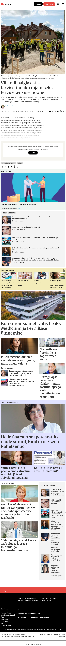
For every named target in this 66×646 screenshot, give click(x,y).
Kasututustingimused (18, 634)
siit (19, 208)
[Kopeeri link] (61, 111)
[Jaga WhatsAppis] (63, 111)
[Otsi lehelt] (58, 4)
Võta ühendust (6, 634)
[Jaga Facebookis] (50, 111)
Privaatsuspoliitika (7, 636)
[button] (64, 270)
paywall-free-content (8, 163)
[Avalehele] (6, 4)
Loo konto (49, 4)
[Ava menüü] (63, 4)
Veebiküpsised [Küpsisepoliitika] (29, 636)
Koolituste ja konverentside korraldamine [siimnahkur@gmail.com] (33, 617)
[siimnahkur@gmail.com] (29, 614)
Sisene (38, 4)
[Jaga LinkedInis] (55, 111)
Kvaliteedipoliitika (19, 636)
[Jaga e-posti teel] (58, 111)
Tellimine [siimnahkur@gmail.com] (21, 610)
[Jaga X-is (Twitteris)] (52, 111)
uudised (20, 163)
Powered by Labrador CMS (33, 644)
